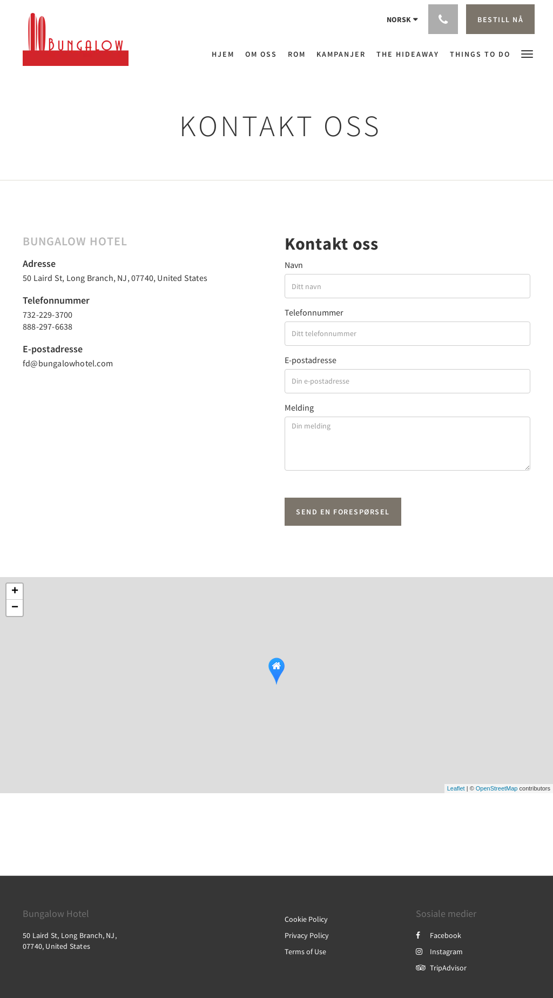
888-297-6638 (47, 326)
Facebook (438, 935)
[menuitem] (226, 54)
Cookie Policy (306, 919)
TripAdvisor (441, 968)
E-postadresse (310, 359)
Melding (299, 407)
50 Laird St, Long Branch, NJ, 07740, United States (115, 277)
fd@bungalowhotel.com (68, 363)
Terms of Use (305, 951)
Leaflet (456, 788)
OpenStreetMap (497, 788)
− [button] (14, 608)
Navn (294, 264)
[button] (527, 53)
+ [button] (14, 592)
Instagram (439, 951)
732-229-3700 (47, 314)
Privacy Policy (307, 935)
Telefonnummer (314, 312)
